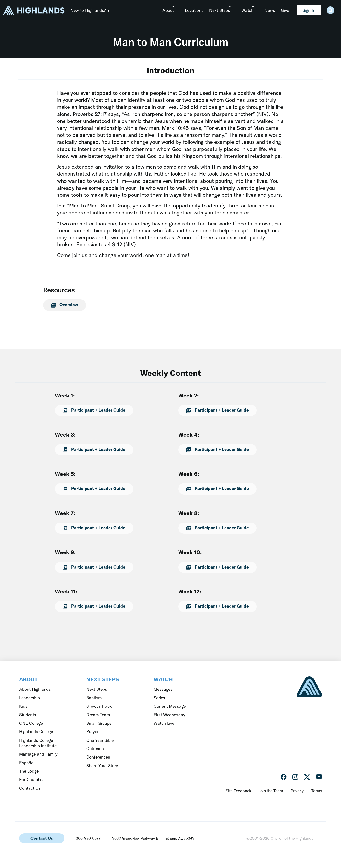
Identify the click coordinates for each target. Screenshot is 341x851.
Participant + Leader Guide (92, 410)
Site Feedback (238, 791)
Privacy (297, 791)
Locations (197, 10)
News (270, 10)
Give (285, 10)
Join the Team (271, 791)
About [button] (172, 10)
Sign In (308, 10)
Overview (62, 304)
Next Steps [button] (222, 10)
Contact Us (41, 838)
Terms (316, 791)
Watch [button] (249, 10)
